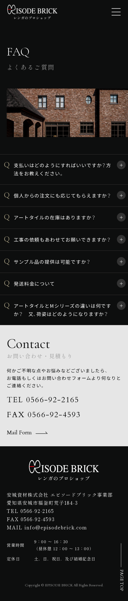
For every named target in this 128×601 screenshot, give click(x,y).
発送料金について (34, 283)
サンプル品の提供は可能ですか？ (52, 261)
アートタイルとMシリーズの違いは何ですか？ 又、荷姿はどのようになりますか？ (62, 309)
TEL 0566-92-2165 (43, 400)
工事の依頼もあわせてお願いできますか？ (62, 239)
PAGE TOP (121, 580)
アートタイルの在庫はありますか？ (55, 217)
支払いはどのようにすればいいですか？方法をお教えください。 (62, 169)
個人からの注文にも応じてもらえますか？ (62, 195)
